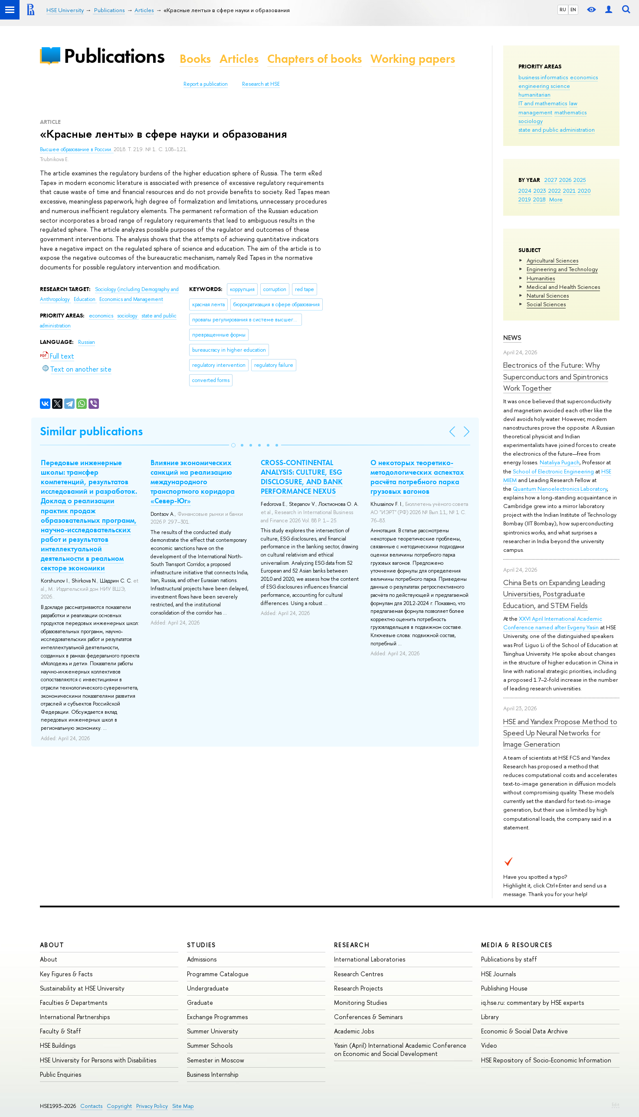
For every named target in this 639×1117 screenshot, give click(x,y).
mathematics (570, 112)
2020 (584, 190)
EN (573, 9)
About (52, 945)
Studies (201, 945)
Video (489, 1045)
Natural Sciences (548, 295)
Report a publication (206, 84)
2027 (550, 180)
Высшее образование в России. (77, 149)
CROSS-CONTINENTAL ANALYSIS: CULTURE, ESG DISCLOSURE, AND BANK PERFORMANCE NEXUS (302, 477)
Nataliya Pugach (560, 462)
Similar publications (91, 431)
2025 (579, 180)
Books (195, 58)
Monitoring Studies (360, 1002)
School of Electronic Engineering (553, 471)
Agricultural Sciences (552, 260)
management (535, 112)
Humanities (541, 278)
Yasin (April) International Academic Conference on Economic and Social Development (400, 1049)
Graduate (200, 1002)
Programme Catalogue (218, 974)
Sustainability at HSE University (82, 988)
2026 (565, 180)
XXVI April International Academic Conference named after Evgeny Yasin (552, 623)
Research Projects (358, 988)
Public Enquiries (60, 1074)
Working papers (412, 58)
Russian (86, 342)
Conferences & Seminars (368, 1017)
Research (352, 945)
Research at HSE (261, 84)
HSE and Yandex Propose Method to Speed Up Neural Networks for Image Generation (560, 732)
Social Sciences (546, 304)
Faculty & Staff (60, 1031)
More (556, 199)
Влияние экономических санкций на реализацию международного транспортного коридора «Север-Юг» (193, 481)
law (573, 103)
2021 (569, 190)
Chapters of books (314, 58)
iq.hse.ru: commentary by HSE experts (532, 1002)
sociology (530, 121)
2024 (524, 190)
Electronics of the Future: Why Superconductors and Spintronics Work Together (555, 376)
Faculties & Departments (73, 1002)
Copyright (119, 1106)
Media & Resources (517, 945)
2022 (554, 190)
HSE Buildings (57, 1045)
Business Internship (213, 1074)
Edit (615, 1104)
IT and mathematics (542, 103)
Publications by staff (509, 959)
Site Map (183, 1106)
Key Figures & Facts (66, 974)
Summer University (212, 1031)
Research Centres (358, 974)
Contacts (91, 1106)
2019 (524, 199)
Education (85, 299)
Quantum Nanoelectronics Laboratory (560, 488)
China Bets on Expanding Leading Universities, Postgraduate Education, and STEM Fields (554, 593)
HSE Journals (498, 974)
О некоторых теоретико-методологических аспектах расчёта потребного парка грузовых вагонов (417, 477)
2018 (539, 199)
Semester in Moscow (215, 1060)
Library (490, 1017)
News (512, 337)
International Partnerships (75, 1017)
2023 (540, 190)
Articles (239, 58)
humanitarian (534, 94)
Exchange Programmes (217, 1017)
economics (584, 77)
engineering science (544, 86)
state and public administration (556, 129)
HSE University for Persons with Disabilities (98, 1060)
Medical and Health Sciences (563, 287)
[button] (233, 445)
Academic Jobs (354, 1031)
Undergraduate (208, 988)
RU (563, 9)
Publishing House (504, 988)
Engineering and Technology (562, 269)
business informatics (543, 77)
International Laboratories (369, 959)
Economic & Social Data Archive (524, 1031)
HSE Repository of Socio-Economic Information (546, 1060)
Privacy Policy (152, 1106)
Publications (114, 55)
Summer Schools (210, 1045)
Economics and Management (131, 299)
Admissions (201, 959)
